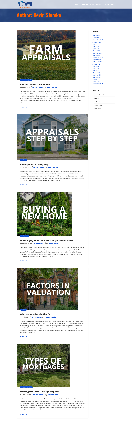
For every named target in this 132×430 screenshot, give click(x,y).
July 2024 (96, 66)
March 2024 (97, 73)
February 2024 (97, 75)
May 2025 (96, 46)
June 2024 (96, 68)
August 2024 (97, 64)
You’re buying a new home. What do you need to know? (46, 240)
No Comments (37, 87)
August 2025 (97, 42)
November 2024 (98, 60)
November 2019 (98, 84)
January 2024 (97, 77)
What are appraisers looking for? (36, 314)
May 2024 (96, 71)
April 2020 (96, 82)
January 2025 (97, 55)
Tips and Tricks (98, 105)
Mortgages (23, 387)
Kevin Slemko (52, 87)
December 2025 (98, 38)
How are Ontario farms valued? (35, 84)
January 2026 (97, 35)
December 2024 (98, 57)
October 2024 (97, 62)
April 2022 (96, 79)
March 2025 (97, 51)
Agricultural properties (26, 80)
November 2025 (98, 40)
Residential (23, 160)
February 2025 (97, 53)
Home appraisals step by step (34, 164)
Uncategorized (24, 236)
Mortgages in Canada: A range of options (39, 391)
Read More (23, 107)
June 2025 (96, 44)
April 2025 (96, 49)
